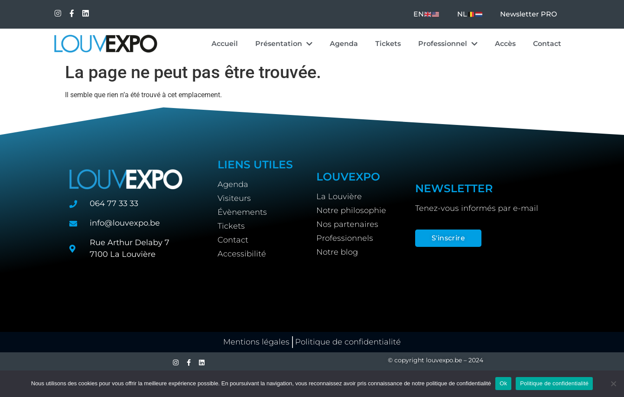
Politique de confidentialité (554, 383)
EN (426, 14)
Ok (503, 383)
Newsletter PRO (528, 14)
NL (469, 14)
